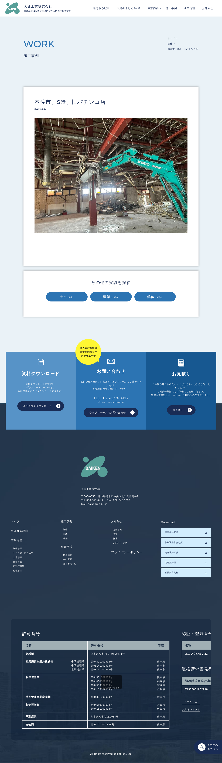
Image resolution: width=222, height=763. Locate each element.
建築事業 (17, 565)
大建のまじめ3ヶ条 (129, 8)
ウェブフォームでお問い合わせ (106, 412)
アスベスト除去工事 (23, 556)
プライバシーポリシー (127, 554)
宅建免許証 (170, 562)
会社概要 (67, 564)
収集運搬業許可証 (174, 542)
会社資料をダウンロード (36, 406)
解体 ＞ (170, 44)
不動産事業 (18, 569)
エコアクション (191, 702)
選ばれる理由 (101, 8)
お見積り (177, 410)
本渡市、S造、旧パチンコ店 (182, 50)
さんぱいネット (191, 709)
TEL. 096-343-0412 (111, 400)
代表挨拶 (67, 559)
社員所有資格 (171, 572)
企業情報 (189, 8)
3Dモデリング (120, 545)
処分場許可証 (171, 552)
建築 (111, 297)
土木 (67, 297)
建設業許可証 (171, 532)
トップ (16, 522)
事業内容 (153, 8)
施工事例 (171, 8)
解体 (155, 297)
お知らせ (207, 8)
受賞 (115, 536)
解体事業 (17, 552)
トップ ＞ (171, 38)
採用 (115, 540)
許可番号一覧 (69, 568)
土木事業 (17, 561)
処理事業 (17, 574)
